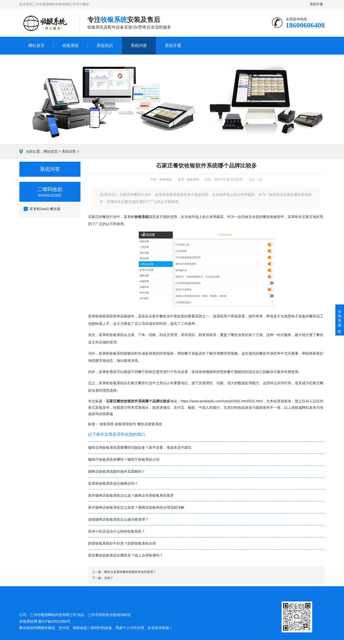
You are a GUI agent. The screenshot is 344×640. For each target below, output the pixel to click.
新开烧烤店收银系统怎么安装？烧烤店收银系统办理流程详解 (136, 507)
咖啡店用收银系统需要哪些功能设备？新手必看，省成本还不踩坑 (139, 447)
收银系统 (70, 45)
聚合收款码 (28, 628)
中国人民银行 (209, 407)
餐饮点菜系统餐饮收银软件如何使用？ (130, 572)
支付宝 (179, 407)
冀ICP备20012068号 (54, 621)
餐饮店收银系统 (149, 424)
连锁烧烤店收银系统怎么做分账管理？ (118, 519)
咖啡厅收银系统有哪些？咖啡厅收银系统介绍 (123, 459)
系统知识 (105, 45)
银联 (191, 407)
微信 (166, 407)
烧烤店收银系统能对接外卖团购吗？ (116, 471)
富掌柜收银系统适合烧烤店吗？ (113, 483)
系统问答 (139, 45)
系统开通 (317, 4)
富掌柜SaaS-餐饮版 (42, 209)
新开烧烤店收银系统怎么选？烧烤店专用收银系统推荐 (131, 495)
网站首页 (36, 45)
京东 (227, 407)
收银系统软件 (125, 424)
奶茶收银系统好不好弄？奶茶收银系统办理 (122, 543)
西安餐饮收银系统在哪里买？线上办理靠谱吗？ (125, 555)
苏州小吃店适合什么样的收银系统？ (116, 531)
